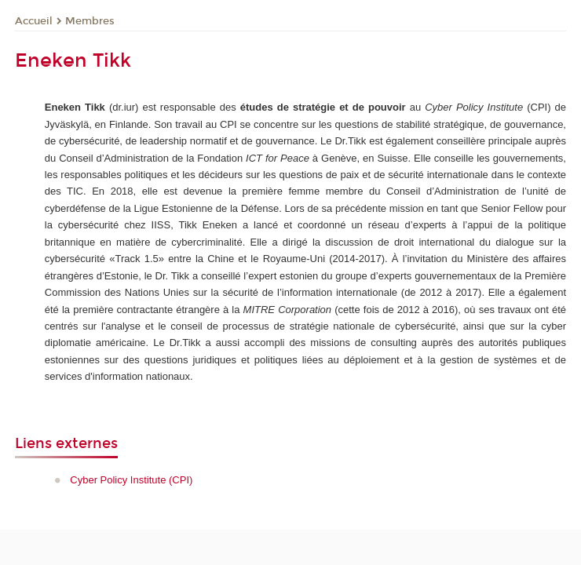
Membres (90, 21)
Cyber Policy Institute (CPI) (131, 480)
